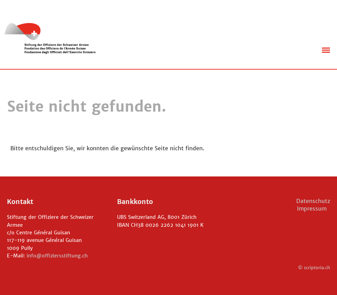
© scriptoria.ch (314, 268)
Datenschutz (313, 200)
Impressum (313, 208)
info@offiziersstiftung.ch (57, 256)
